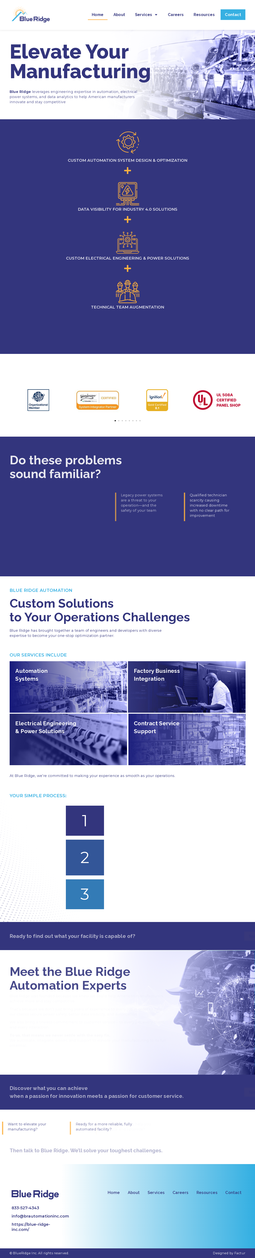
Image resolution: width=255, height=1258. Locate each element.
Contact (233, 10)
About (119, 10)
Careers (176, 10)
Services (146, 11)
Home (98, 10)
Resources (204, 10)
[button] (115, 420)
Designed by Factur (229, 1253)
